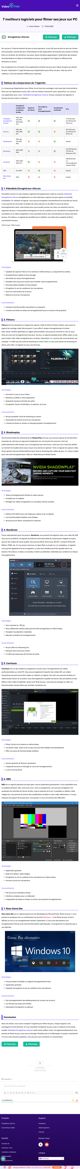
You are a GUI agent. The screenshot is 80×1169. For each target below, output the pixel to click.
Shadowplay (7, 141)
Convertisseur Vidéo (8, 1128)
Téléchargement (44, 1128)
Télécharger (52, 37)
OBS (4, 171)
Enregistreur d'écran (8, 1123)
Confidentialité (6, 1156)
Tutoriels (41, 1132)
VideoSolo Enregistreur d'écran (35, 95)
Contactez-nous (7, 1148)
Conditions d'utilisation (9, 1152)
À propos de (5, 1143)
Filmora (6, 132)
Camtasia (6, 162)
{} (31, 1092)
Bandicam (6, 151)
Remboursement (7, 1160)
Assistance (42, 1123)
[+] (34, 1092)
